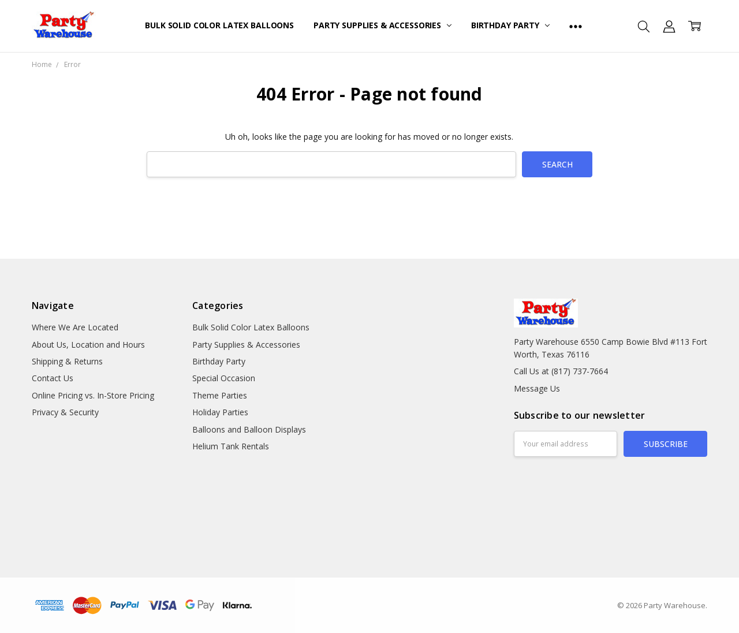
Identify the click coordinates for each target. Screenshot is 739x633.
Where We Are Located (75, 327)
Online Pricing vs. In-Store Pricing (93, 395)
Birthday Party (510, 25)
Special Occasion (223, 378)
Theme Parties (219, 395)
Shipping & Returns (67, 361)
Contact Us (52, 378)
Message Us (537, 388)
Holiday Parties (220, 412)
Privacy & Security (65, 412)
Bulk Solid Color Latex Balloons (219, 25)
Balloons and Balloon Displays (249, 429)
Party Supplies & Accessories (382, 25)
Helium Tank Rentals (230, 446)
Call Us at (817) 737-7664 (561, 371)
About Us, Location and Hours (88, 344)
